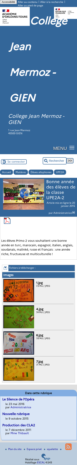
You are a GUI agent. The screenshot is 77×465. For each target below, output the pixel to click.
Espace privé (33, 449)
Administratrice (62, 212)
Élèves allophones (41, 172)
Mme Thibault (19, 433)
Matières (21, 172)
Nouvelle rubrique (16, 414)
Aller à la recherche (51, 1)
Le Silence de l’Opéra (18, 399)
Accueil (6, 172)
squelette (51, 449)
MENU (60, 148)
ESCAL (41, 462)
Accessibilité (8, 2)
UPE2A (60, 172)
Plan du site (13, 449)
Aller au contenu (27, 1)
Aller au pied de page (30, 5)
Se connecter (16, 161)
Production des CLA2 (18, 425)
